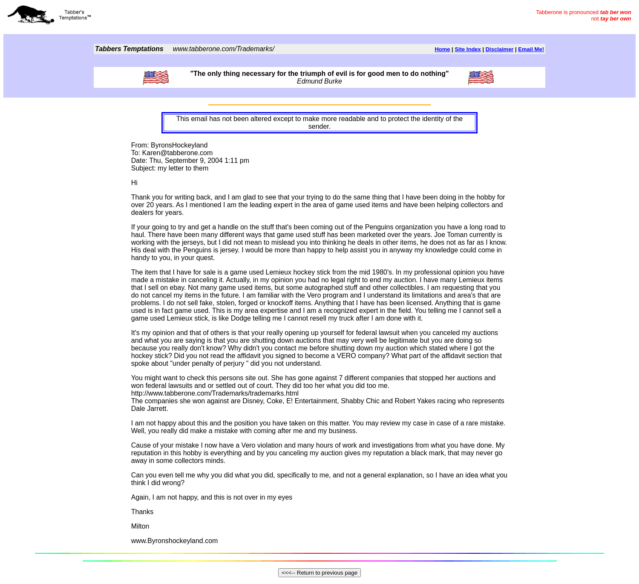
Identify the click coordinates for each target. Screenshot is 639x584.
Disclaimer (500, 49)
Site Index (468, 49)
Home (442, 49)
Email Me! (531, 49)
